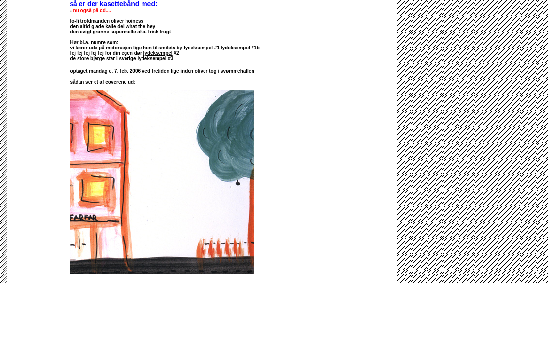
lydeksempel (198, 47)
